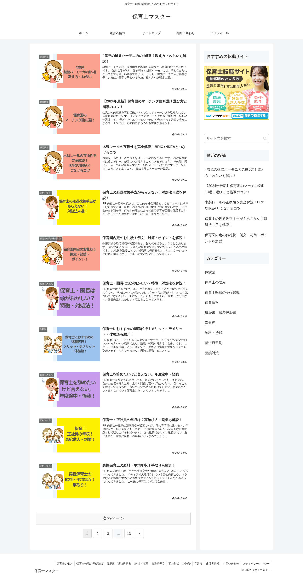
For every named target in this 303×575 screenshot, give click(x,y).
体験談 (184, 562)
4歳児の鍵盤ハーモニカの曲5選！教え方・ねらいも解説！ (234, 172)
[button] (265, 138)
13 (129, 533)
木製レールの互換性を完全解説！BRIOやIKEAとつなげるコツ (235, 205)
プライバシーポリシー (255, 562)
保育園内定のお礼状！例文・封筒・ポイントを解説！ (236, 238)
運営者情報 (211, 562)
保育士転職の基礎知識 (83, 562)
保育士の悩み (58, 562)
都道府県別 (154, 562)
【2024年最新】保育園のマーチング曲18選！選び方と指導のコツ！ (235, 189)
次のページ (113, 517)
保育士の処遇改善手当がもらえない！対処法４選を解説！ (236, 222)
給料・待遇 (136, 562)
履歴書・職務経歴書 (113, 562)
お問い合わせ (230, 562)
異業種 (196, 562)
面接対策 (170, 562)
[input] (236, 138)
